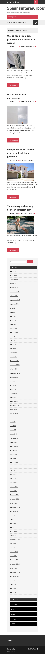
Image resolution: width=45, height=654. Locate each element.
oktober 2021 (14, 454)
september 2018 (15, 572)
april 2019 (13, 548)
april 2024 (13, 344)
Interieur (14, 619)
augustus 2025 (14, 304)
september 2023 (15, 373)
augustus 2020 (14, 511)
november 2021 (15, 450)
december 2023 (14, 361)
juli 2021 (12, 466)
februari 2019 (14, 552)
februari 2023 (14, 393)
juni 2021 (13, 470)
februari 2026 (14, 279)
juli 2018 (12, 580)
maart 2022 (13, 434)
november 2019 (15, 540)
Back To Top (33, 649)
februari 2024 (14, 353)
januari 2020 (13, 535)
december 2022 (14, 401)
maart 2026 (13, 275)
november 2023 (15, 365)
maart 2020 (13, 531)
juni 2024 (13, 340)
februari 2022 (14, 438)
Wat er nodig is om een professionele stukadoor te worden (21, 39)
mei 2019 (13, 544)
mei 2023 (13, 385)
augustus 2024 (14, 332)
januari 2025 (13, 324)
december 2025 (14, 288)
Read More (13, 85)
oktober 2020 (14, 503)
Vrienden (10, 640)
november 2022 (15, 405)
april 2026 (13, 271)
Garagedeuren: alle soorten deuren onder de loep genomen (21, 153)
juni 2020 (13, 519)
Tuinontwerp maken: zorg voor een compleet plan (20, 207)
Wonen (13, 624)
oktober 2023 (14, 369)
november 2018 (15, 564)
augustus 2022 (14, 414)
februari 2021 (14, 487)
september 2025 (15, 300)
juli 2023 (12, 381)
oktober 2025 (14, 296)
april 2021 (13, 479)
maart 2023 (13, 389)
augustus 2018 (14, 576)
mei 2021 (13, 475)
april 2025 (13, 316)
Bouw (12, 609)
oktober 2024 (14, 328)
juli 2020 (12, 515)
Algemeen (14, 604)
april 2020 (13, 527)
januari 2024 (13, 357)
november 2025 (15, 292)
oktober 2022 (14, 409)
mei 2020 (13, 523)
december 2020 (14, 495)
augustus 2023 (14, 377)
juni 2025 (13, 312)
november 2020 (15, 499)
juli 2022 (12, 418)
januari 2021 (13, 491)
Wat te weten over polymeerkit (16, 96)
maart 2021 (13, 483)
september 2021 (15, 458)
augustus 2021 (14, 462)
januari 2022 (13, 442)
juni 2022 (13, 422)
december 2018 (14, 560)
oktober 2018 (14, 568)
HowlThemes (11, 651)
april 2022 (13, 430)
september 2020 (15, 507)
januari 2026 (13, 284)
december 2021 (14, 446)
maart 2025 (13, 320)
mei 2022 (13, 426)
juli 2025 (12, 308)
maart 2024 (13, 349)
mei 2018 (13, 588)
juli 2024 (12, 336)
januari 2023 (13, 397)
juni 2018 (13, 584)
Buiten (13, 614)
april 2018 (13, 592)
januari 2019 (13, 556)
